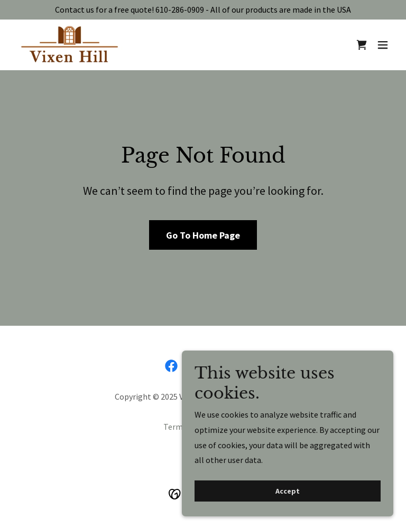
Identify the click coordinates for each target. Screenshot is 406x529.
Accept (287, 491)
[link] (70, 45)
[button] (382, 44)
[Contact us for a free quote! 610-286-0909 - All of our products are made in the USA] (203, 9)
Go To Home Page (203, 235)
